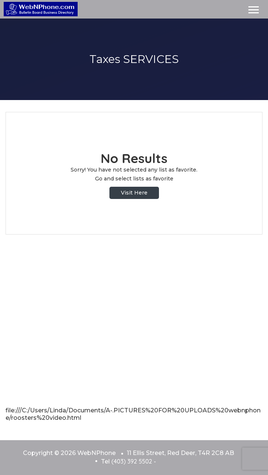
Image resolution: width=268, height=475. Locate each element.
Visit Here (134, 192)
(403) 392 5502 (131, 461)
